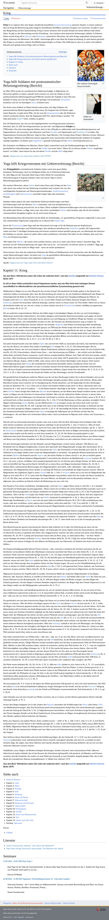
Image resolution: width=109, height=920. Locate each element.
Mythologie (41, 36)
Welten (16, 455)
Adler (59, 664)
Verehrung (95, 654)
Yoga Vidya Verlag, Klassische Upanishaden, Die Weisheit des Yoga (34, 848)
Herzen (74, 603)
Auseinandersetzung (62, 25)
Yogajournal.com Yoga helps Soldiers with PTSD (29, 156)
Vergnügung (21, 809)
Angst (19, 119)
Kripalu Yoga (59, 220)
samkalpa (31, 689)
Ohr (99, 615)
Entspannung (17, 225)
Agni (99, 516)
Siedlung (18, 794)
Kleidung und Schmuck (24, 803)
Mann (60, 486)
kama (14, 686)
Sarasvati (7, 740)
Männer (20, 242)
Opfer (42, 343)
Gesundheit (65, 99)
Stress (33, 102)
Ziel (54, 403)
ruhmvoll (87, 458)
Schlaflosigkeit (9, 194)
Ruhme (63, 576)
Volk (16, 791)
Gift (52, 639)
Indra (21, 300)
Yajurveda (18, 823)
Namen (38, 538)
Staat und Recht (21, 797)
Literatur (28, 36)
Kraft (69, 657)
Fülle (100, 704)
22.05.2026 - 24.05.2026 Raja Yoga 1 (17, 861)
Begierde (59, 324)
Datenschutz (7, 917)
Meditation (81, 132)
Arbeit (69, 141)
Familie (48, 151)
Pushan (66, 472)
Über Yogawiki (19, 917)
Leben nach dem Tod (24, 820)
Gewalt (43, 472)
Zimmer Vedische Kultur (52, 903)
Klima (17, 786)
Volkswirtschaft (21, 800)
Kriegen (69, 126)
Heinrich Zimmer (96, 276)
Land (17, 783)
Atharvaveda (11, 430)
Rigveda (43, 391)
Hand (42, 411)
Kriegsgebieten (13, 169)
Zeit (52, 346)
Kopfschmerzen (25, 194)
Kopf (69, 185)
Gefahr (63, 210)
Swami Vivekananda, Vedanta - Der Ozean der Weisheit (29, 845)
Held (27, 494)
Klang (28, 364)
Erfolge (45, 148)
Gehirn (31, 185)
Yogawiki (9, 2)
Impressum (29, 917)
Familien (54, 132)
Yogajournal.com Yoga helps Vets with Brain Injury (30, 263)
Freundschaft (69, 305)
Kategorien (7, 903)
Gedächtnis (74, 228)
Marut (29, 500)
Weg (5, 237)
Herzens (91, 686)
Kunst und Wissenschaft (26, 814)
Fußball (9, 832)
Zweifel (11, 391)
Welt (60, 151)
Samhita (72, 276)
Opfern (40, 455)
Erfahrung (7, 302)
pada (49, 566)
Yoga (44, 255)
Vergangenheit (53, 113)
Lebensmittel (20, 806)
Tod (17, 817)
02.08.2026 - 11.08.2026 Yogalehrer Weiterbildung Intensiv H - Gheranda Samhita (36, 879)
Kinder (46, 497)
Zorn (58, 603)
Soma (6, 308)
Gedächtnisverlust (60, 191)
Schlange (56, 623)
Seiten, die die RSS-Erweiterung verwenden (27, 903)
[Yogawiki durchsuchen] (54, 2)
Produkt (18, 788)
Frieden (90, 148)
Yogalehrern (38, 141)
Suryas (25, 403)
